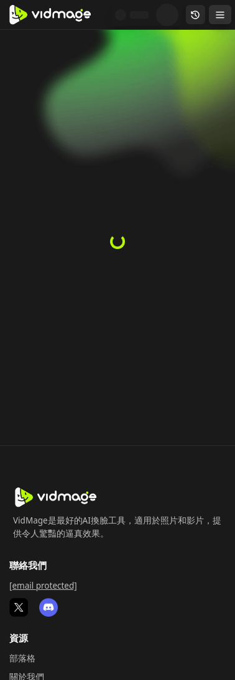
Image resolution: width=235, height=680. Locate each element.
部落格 (22, 658)
